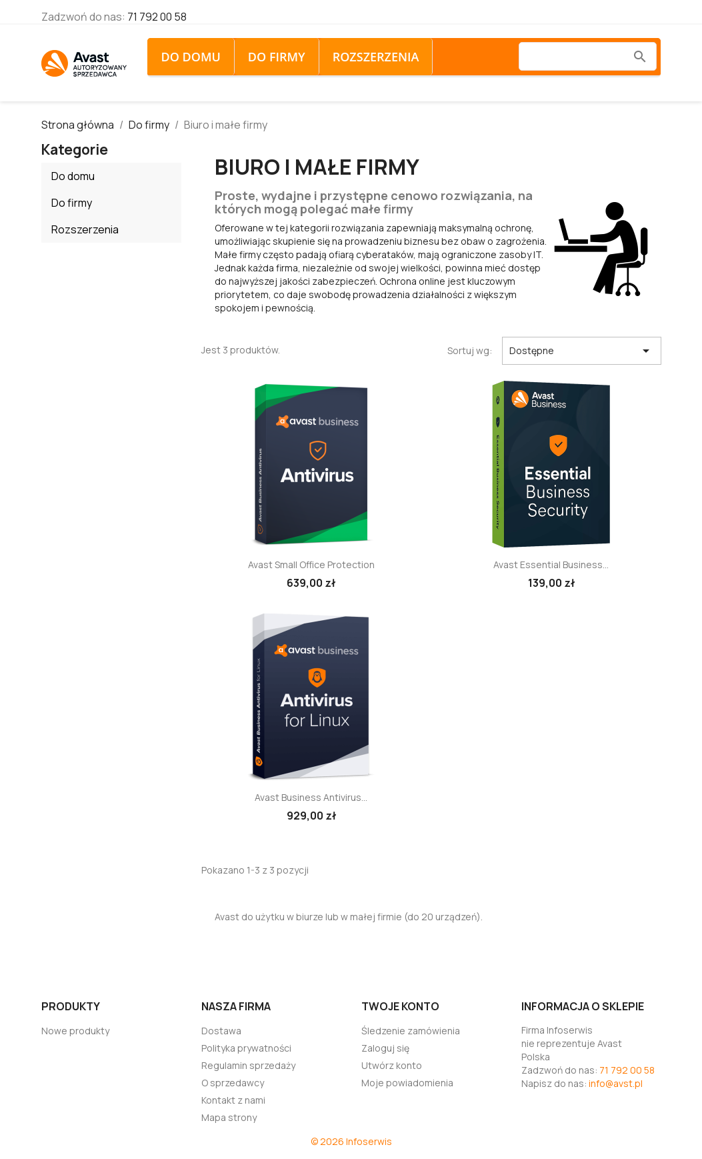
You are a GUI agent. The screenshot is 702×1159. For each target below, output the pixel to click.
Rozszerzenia (376, 57)
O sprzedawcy (232, 1082)
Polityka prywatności (246, 1048)
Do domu (190, 57)
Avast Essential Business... (551, 564)
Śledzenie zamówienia (410, 1030)
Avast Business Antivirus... (311, 797)
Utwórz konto (391, 1065)
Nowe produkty (75, 1030)
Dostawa (221, 1030)
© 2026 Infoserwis (351, 1141)
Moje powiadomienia (407, 1082)
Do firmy (276, 57)
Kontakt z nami (233, 1100)
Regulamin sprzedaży (248, 1065)
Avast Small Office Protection (311, 564)
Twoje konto (400, 1006)
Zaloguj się (385, 1048)
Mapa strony (229, 1117)
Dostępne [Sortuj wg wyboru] (581, 351)
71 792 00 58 (157, 16)
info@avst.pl (616, 1083)
